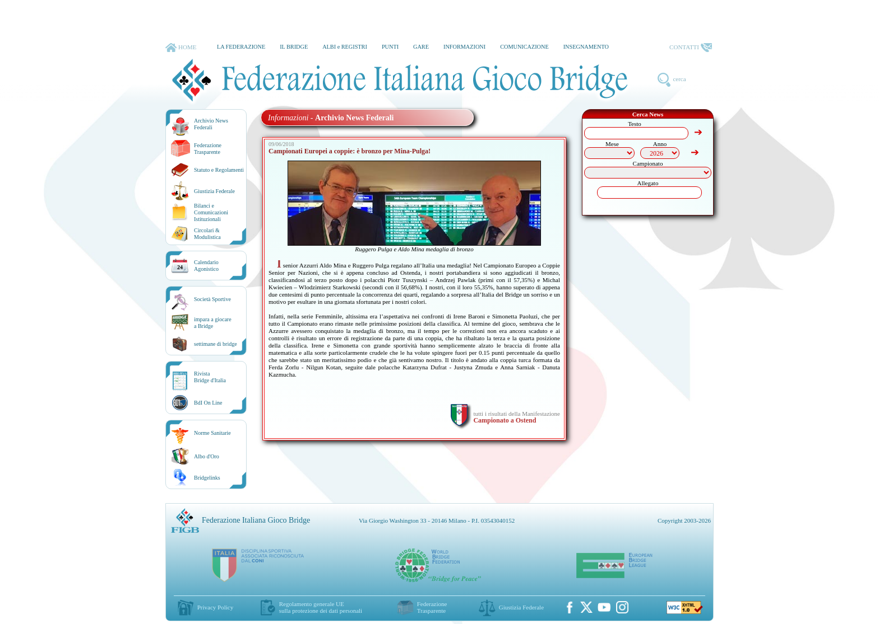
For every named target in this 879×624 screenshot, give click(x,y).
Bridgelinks (207, 478)
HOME (180, 47)
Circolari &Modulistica (207, 233)
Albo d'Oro (206, 456)
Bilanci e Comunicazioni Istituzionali (211, 212)
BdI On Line (208, 403)
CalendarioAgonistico (206, 265)
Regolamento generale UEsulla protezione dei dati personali (320, 607)
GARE (421, 47)
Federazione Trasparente (207, 148)
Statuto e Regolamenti (219, 170)
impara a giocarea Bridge (213, 322)
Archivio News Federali (211, 124)
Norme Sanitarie (212, 433)
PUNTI (390, 47)
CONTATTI (690, 47)
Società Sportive (212, 299)
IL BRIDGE (294, 47)
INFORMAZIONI (464, 47)
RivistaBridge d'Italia (210, 376)
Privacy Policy (215, 607)
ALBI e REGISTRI (344, 47)
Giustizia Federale (214, 191)
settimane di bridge (215, 344)
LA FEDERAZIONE (241, 47)
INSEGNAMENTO (586, 47)
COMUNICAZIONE (524, 47)
